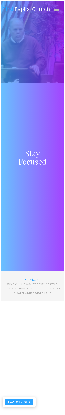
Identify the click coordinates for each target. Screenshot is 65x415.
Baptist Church (26, 9)
